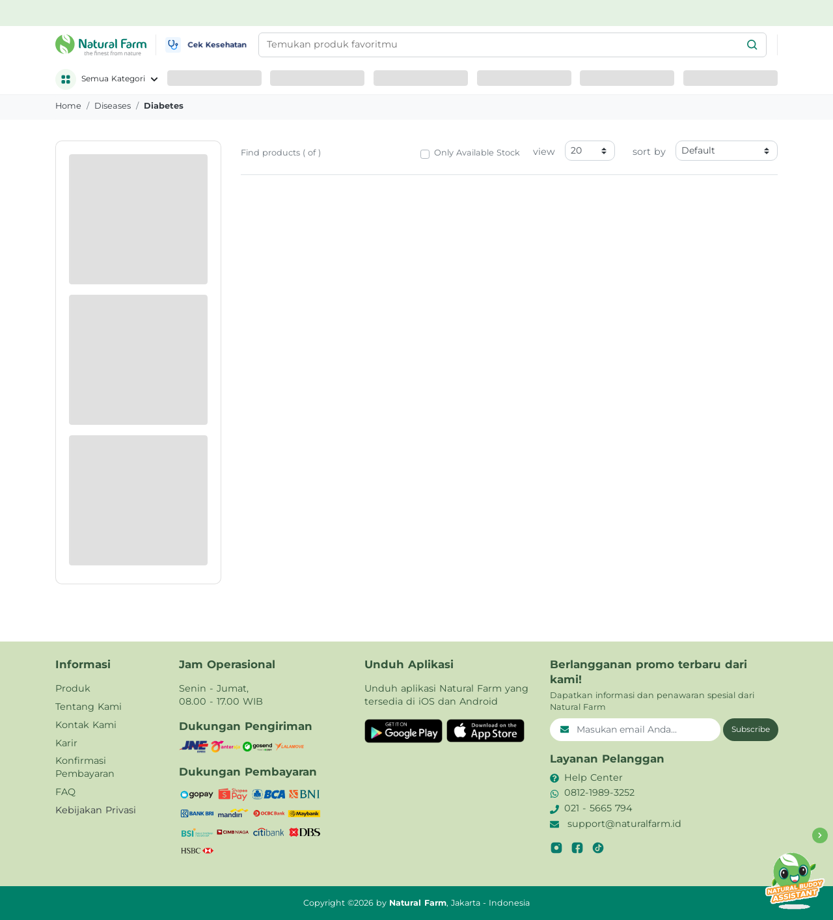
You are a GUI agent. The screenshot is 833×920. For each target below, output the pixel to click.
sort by (649, 151)
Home (68, 106)
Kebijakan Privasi (95, 810)
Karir (66, 743)
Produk (72, 688)
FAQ (65, 792)
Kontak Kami (85, 725)
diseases (112, 106)
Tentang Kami (88, 706)
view (544, 151)
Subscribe (750, 729)
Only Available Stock (477, 152)
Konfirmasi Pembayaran (85, 767)
